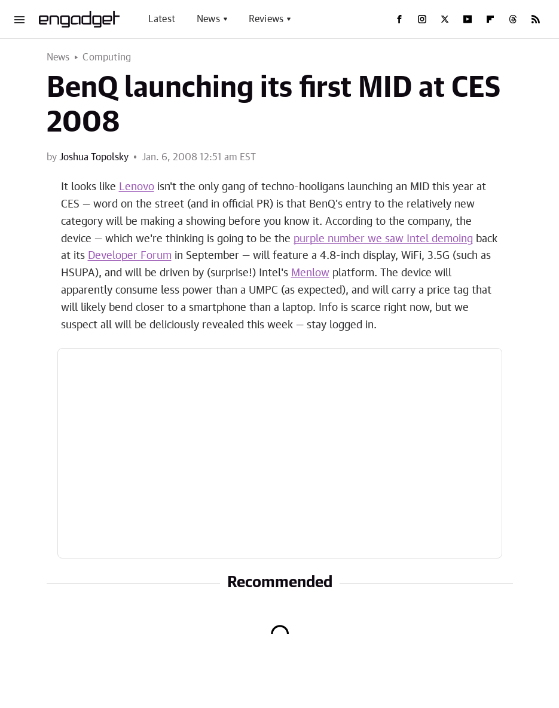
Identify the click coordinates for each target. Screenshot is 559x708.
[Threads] (513, 19)
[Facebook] (399, 19)
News (208, 19)
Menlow (310, 273)
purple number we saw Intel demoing (383, 239)
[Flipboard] (490, 19)
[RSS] (536, 19)
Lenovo (136, 187)
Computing (107, 57)
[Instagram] (422, 19)
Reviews (266, 19)
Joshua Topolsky (94, 157)
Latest (161, 19)
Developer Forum (130, 256)
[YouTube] (467, 19)
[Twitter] (445, 19)
